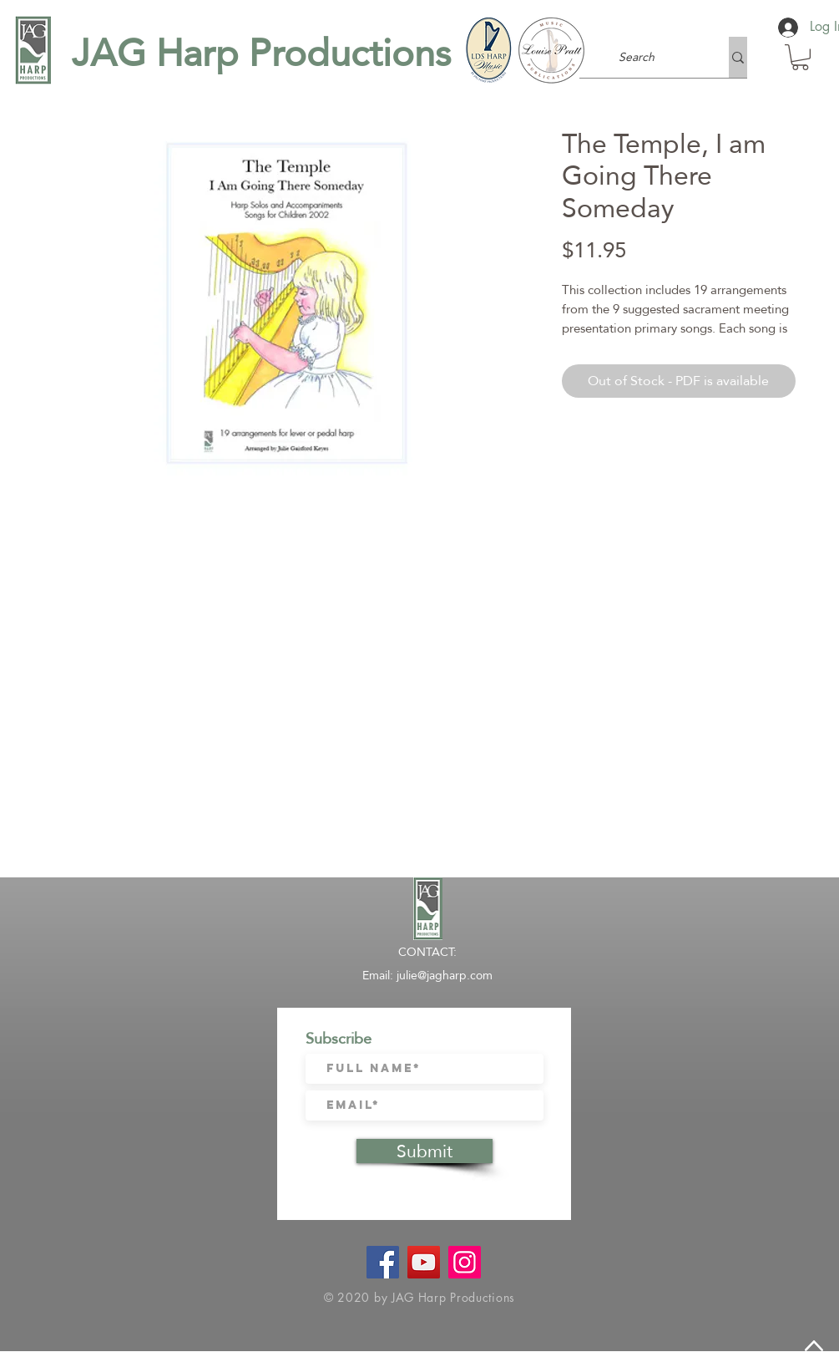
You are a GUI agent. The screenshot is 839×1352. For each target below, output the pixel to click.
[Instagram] (464, 1262)
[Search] (636, 57)
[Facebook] (382, 1262)
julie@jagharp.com (445, 975)
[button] (800, 57)
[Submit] (424, 1151)
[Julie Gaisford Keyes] (423, 1262)
